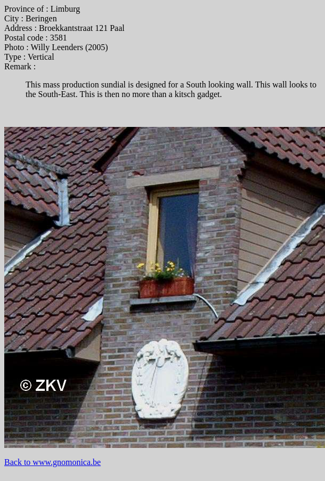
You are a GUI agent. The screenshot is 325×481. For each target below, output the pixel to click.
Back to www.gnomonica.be (52, 462)
